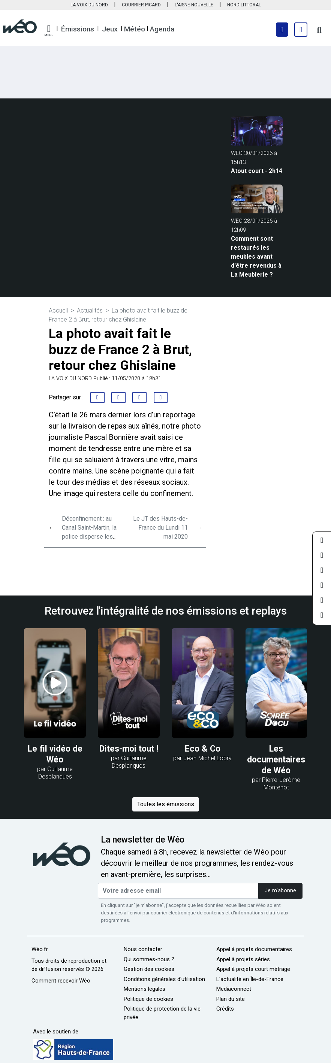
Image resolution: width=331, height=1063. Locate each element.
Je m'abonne (280, 890)
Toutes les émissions (165, 804)
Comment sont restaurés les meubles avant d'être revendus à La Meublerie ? (256, 256)
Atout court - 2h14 (256, 170)
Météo (134, 29)
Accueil (58, 310)
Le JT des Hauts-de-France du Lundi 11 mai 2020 (160, 527)
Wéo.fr (39, 949)
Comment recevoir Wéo (60, 980)
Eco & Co (202, 749)
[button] (48, 30)
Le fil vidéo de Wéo (55, 754)
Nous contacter (143, 949)
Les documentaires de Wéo (276, 760)
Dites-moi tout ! (128, 749)
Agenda (162, 29)
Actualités (90, 310)
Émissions (77, 29)
